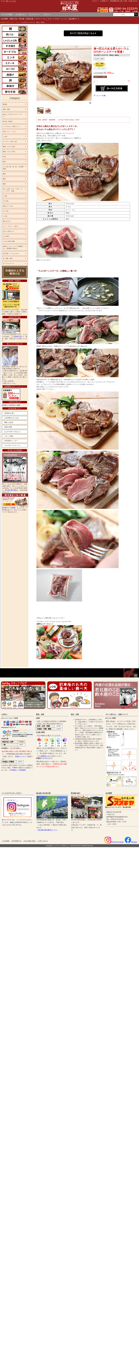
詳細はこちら (20, 756)
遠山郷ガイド (74, 19)
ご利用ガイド (44, 756)
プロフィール (40, 19)
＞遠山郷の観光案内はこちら (47, 830)
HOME (3, 22)
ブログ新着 (7, 14)
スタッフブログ (54, 19)
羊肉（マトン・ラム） (13, 22)
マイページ (34, 14)
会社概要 (4, 19)
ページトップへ (136, 676)
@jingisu (131, 843)
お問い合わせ (44, 841)
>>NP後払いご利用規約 (17, 770)
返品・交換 (75, 714)
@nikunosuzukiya (114, 843)
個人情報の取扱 (30, 841)
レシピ (64, 19)
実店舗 (21, 19)
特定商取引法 (17, 841)
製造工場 (13, 19)
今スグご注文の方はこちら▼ (83, 33)
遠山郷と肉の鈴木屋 (43, 793)
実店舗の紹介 (75, 793)
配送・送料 (40, 714)
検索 (136, 14)
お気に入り (21, 14)
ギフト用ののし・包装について (117, 714)
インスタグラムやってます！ (11, 793)
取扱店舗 (29, 19)
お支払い (4, 714)
